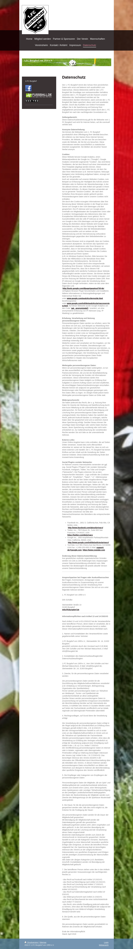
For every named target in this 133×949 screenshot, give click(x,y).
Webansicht (104, 945)
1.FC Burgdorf (31, 81)
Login (106, 942)
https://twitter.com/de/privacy (80, 535)
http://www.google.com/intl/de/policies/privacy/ (88, 542)
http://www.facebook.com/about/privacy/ (85, 528)
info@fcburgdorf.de (70, 610)
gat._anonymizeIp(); (79, 308)
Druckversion (32, 942)
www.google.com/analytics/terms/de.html (85, 298)
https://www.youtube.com (94, 550)
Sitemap (43, 942)
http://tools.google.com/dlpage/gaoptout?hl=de (83, 288)
